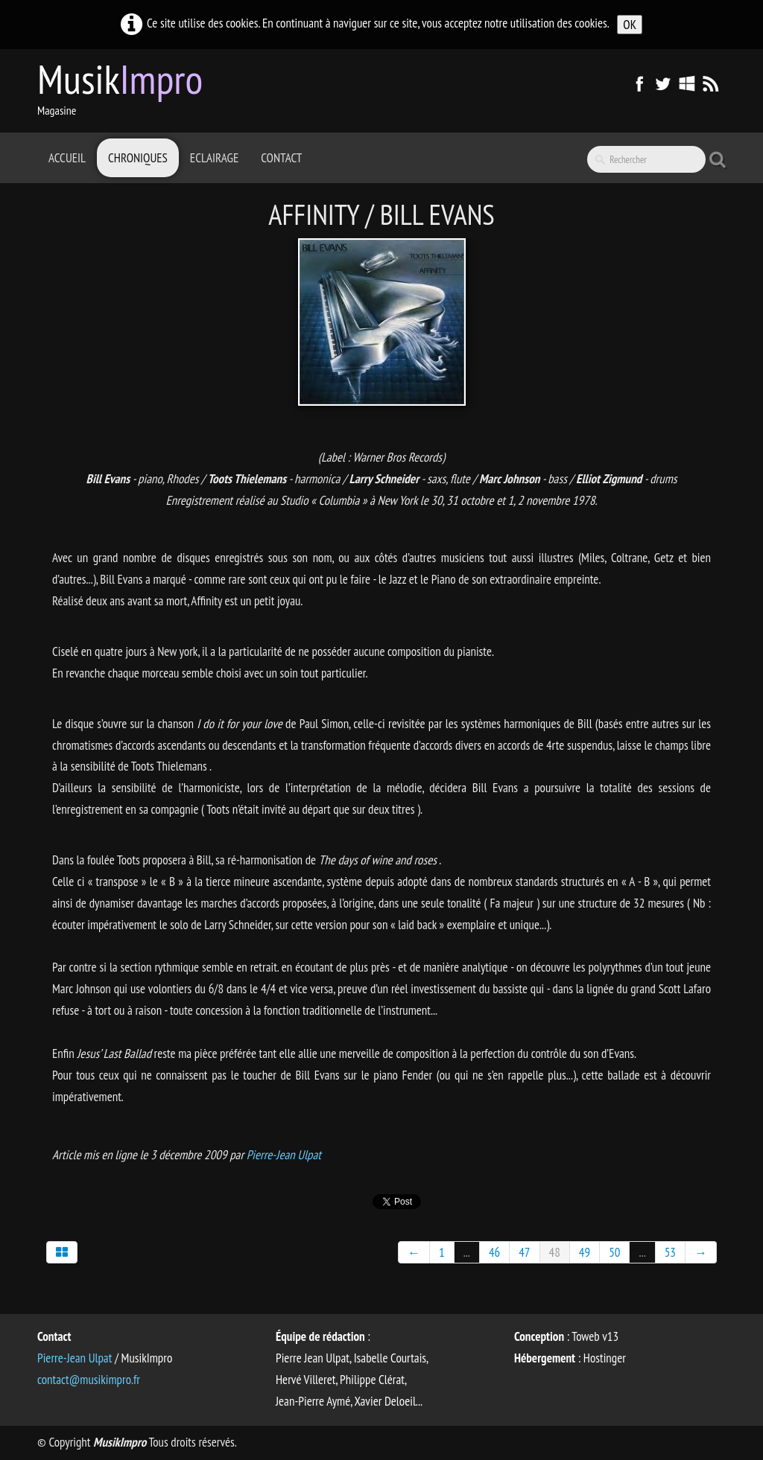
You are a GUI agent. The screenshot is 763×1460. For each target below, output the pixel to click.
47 (524, 1252)
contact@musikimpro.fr (88, 1379)
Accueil (67, 158)
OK (629, 24)
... (466, 1252)
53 (670, 1252)
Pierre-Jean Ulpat (284, 1155)
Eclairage (214, 158)
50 (614, 1252)
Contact (281, 158)
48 (554, 1252)
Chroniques (138, 158)
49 (584, 1252)
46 (494, 1252)
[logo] (125, 89)
